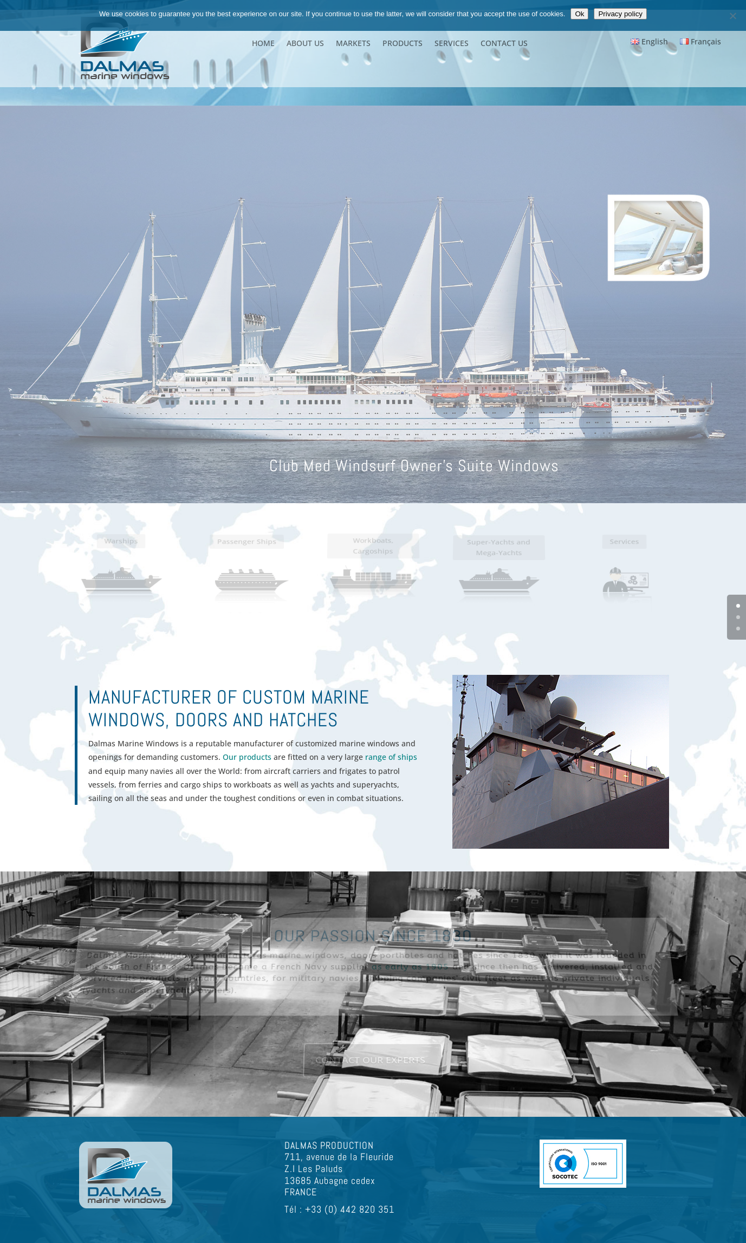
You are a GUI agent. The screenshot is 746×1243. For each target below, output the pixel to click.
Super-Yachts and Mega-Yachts (499, 552)
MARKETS (353, 44)
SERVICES (451, 44)
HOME (263, 44)
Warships (121, 546)
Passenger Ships (247, 547)
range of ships (390, 757)
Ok (579, 14)
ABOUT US (305, 44)
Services (624, 547)
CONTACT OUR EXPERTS (370, 1060)
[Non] (732, 15)
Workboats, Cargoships (373, 551)
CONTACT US (504, 44)
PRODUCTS (402, 44)
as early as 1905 (411, 967)
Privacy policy (620, 14)
